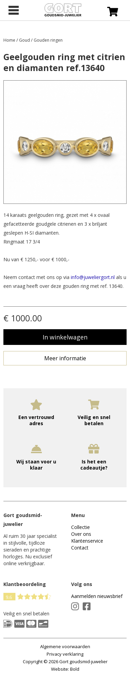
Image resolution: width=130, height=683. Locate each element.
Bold (74, 669)
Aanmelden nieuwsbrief (97, 596)
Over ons (81, 534)
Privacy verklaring (65, 654)
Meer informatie (65, 358)
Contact (79, 547)
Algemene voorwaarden (65, 646)
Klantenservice (87, 541)
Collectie (80, 527)
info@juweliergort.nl (93, 277)
